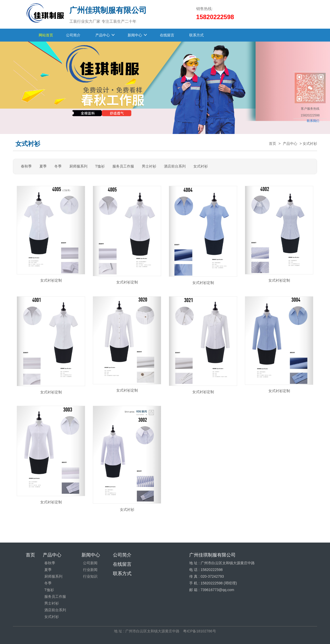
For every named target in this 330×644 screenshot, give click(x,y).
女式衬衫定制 (51, 280)
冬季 (58, 166)
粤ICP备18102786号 (199, 631)
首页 (272, 143)
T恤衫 (100, 166)
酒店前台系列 (175, 166)
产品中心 (102, 35)
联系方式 (197, 35)
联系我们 (313, 121)
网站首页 (46, 35)
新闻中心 (135, 35)
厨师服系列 (78, 166)
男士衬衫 (149, 166)
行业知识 (90, 576)
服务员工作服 (123, 166)
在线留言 (168, 35)
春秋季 (26, 166)
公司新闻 (90, 563)
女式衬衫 (200, 166)
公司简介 (74, 35)
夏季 (43, 166)
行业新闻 (90, 570)
